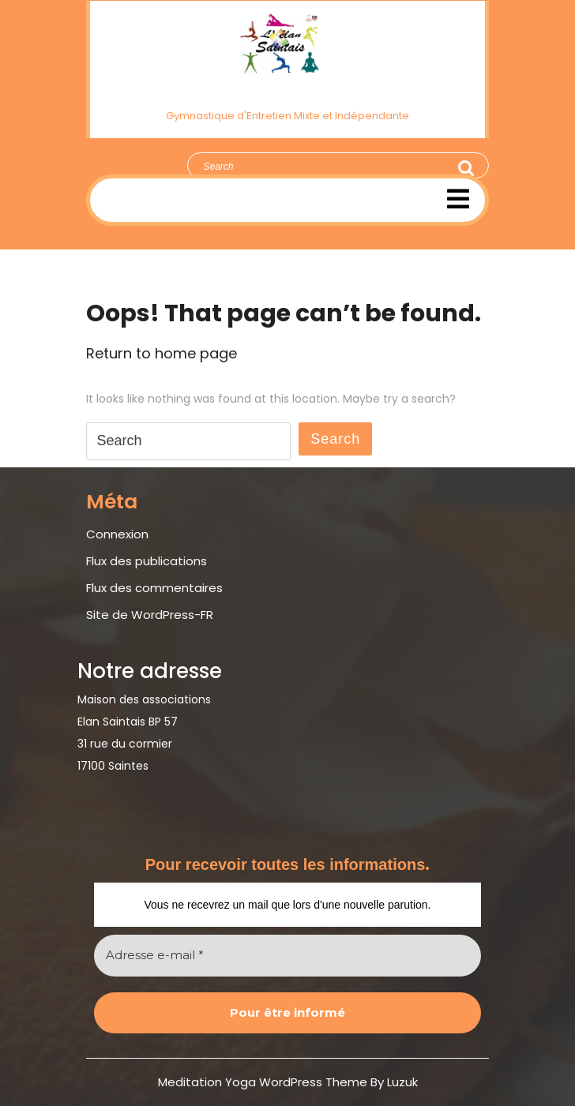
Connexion (117, 534)
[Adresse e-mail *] (287, 956)
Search (467, 168)
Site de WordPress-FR (149, 614)
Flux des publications (146, 561)
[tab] (458, 199)
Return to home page (161, 353)
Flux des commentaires (154, 587)
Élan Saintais (288, 90)
